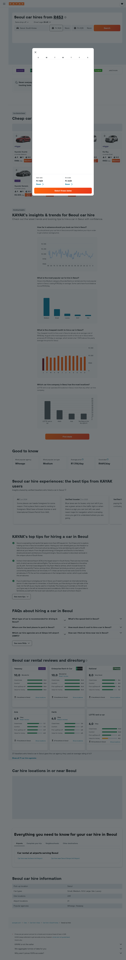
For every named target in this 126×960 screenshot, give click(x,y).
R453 (58, 17)
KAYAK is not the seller (68, 944)
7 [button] (53, 57)
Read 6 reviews (62, 719)
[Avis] (43, 712)
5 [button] (41, 57)
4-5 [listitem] (28, 157)
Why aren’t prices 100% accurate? (68, 953)
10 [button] (29, 63)
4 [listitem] (38, 191)
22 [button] (59, 68)
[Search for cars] (4, 21)
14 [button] (53, 63)
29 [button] (59, 74)
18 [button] (35, 68)
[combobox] (21, 22)
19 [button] (41, 68)
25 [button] (35, 74)
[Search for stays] (4, 16)
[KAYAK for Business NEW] (4, 39)
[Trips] (4, 46)
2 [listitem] (65, 157)
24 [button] (29, 74)
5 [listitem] (16, 157)
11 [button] (35, 63)
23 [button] (23, 74)
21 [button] (53, 68)
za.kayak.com (16, 923)
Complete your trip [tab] (34, 843)
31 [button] (29, 80)
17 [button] (29, 68)
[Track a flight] (4, 33)
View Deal (27, 161)
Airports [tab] (19, 843)
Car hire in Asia (35, 923)
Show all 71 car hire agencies (24, 758)
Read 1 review (63, 676)
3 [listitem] (21, 157)
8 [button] (59, 57)
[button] (4, 4)
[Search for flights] (4, 11)
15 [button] (59, 63)
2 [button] (23, 57)
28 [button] (53, 74)
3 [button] (29, 57)
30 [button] (23, 80)
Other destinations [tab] (70, 843)
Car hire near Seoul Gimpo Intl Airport (65, 858)
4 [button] (35, 57)
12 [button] (41, 63)
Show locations (41, 697)
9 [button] (23, 63)
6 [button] (47, 57)
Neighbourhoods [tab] (52, 843)
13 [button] (47, 63)
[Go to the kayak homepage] (16, 3)
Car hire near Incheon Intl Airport (30, 858)
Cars (25, 923)
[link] (67, 437)
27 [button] (47, 74)
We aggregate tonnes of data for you (68, 948)
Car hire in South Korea (50, 923)
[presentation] (65, 17)
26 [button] (41, 74)
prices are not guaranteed (61, 937)
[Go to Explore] (4, 28)
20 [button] (47, 68)
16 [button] (23, 68)
